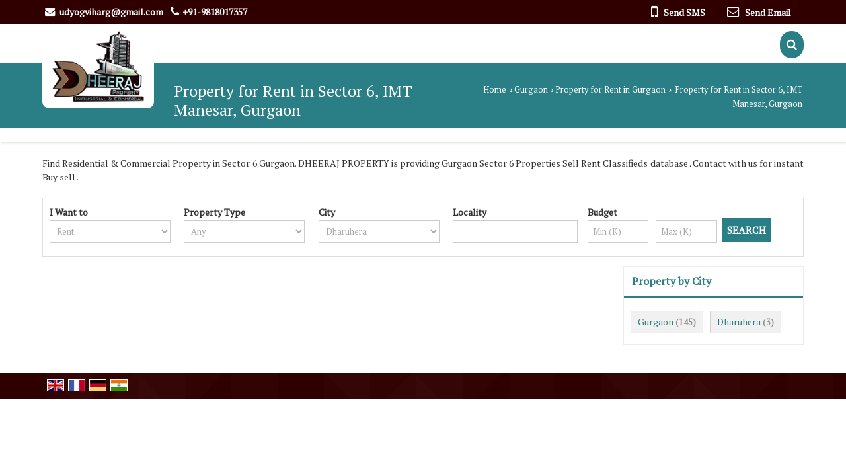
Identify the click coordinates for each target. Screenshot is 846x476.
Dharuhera (739, 321)
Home (494, 89)
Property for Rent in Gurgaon (610, 89)
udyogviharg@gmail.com (111, 11)
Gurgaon (531, 89)
